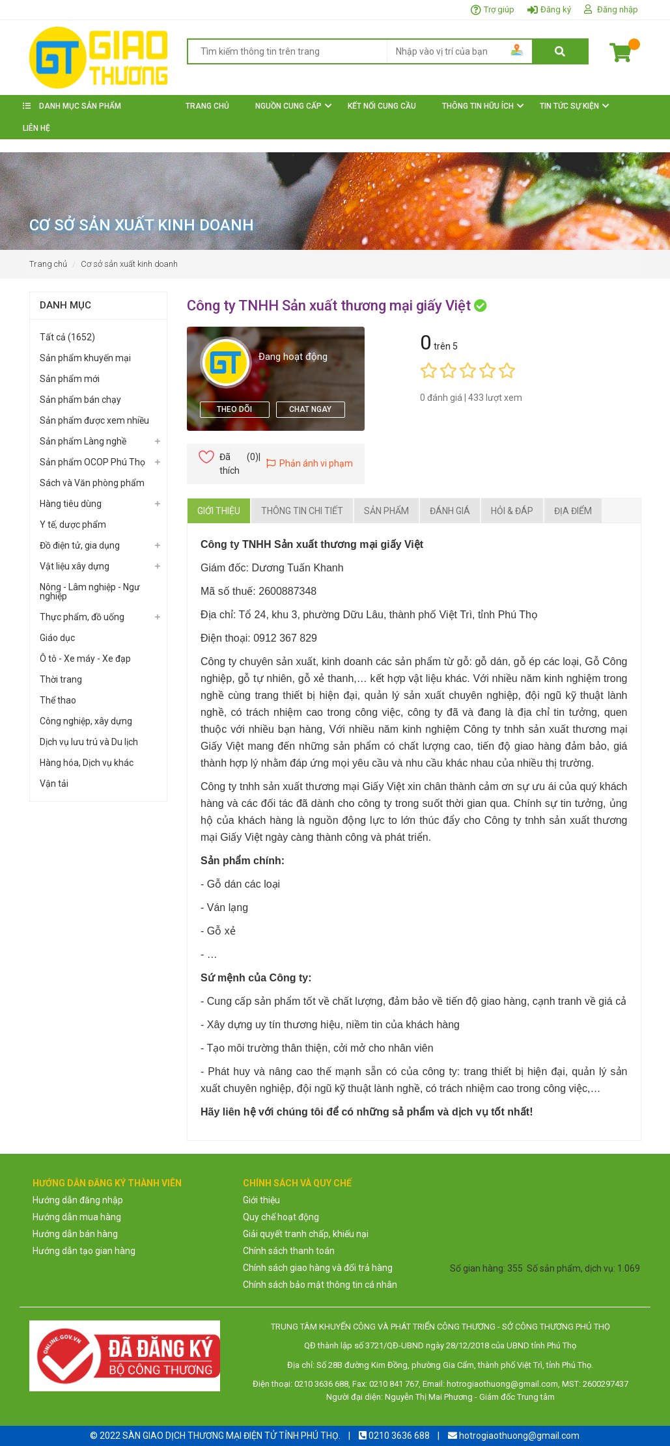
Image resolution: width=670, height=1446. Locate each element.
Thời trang (61, 679)
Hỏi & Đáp (512, 511)
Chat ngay (310, 409)
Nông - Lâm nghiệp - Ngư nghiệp (90, 591)
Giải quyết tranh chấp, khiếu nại (306, 1234)
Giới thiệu (218, 511)
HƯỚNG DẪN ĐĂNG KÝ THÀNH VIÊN (107, 1183)
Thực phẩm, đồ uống (82, 617)
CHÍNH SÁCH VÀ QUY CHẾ (297, 1183)
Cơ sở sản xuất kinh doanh (129, 264)
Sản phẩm (386, 511)
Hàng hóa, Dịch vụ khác (86, 762)
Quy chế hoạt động (281, 1217)
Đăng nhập (617, 9)
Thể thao (58, 700)
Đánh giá (450, 511)
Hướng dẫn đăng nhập (78, 1200)
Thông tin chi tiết (302, 511)
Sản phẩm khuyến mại (85, 358)
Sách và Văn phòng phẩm (92, 483)
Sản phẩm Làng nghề (83, 441)
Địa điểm (573, 511)
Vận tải (54, 783)
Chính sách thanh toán (289, 1251)
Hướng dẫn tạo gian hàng (84, 1251)
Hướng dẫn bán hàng (75, 1234)
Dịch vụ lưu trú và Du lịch (89, 742)
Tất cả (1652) (67, 337)
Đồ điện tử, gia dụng (80, 545)
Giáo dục (57, 638)
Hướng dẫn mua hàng (77, 1217)
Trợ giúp (499, 9)
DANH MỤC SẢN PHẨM (72, 106)
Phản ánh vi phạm (309, 463)
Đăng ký (555, 9)
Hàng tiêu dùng (71, 503)
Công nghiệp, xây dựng (86, 721)
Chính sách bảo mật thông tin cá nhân (320, 1284)
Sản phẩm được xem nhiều (94, 420)
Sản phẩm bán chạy (80, 399)
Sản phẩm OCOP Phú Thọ (92, 462)
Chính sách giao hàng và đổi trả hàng (318, 1267)
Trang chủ (48, 264)
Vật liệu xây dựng (74, 566)
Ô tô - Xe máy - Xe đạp (85, 658)
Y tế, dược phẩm (73, 524)
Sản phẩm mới (70, 379)
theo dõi (234, 409)
